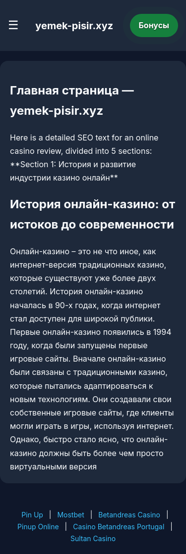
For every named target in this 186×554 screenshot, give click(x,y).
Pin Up (32, 514)
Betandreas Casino (129, 514)
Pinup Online (38, 526)
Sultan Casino (93, 538)
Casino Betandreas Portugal (118, 526)
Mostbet (70, 514)
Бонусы (154, 25)
